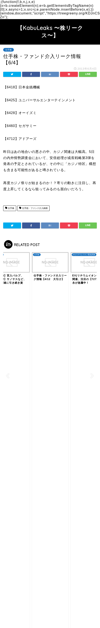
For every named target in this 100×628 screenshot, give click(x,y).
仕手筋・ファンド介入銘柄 (33, 208)
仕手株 (8, 50)
